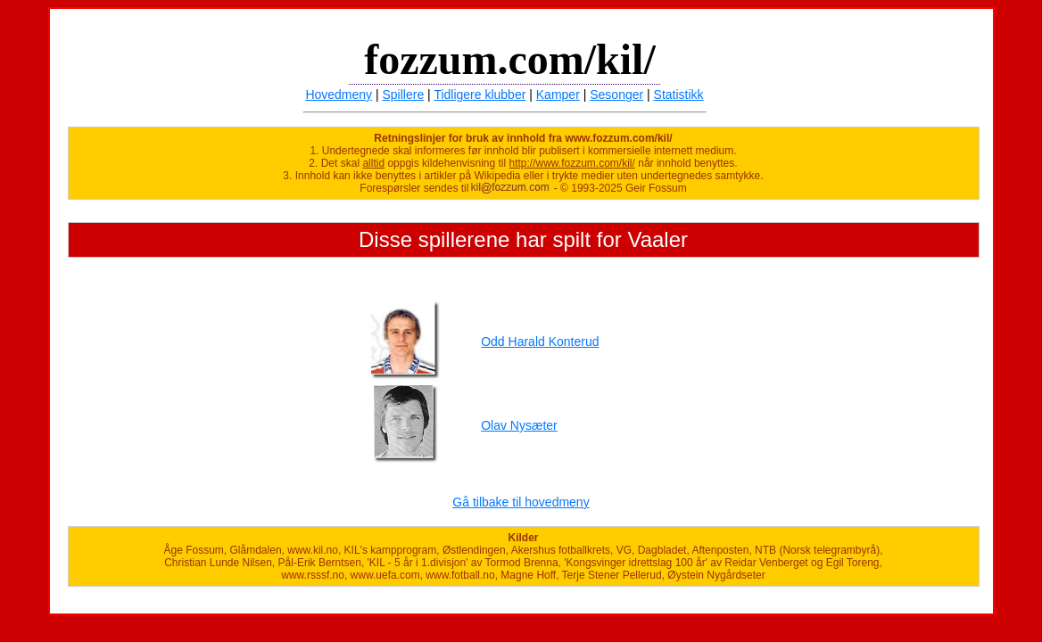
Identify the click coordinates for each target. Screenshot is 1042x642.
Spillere (404, 94)
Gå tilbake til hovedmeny (520, 502)
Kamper (558, 94)
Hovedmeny (338, 94)
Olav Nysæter (519, 425)
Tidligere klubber (479, 94)
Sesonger (616, 94)
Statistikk (679, 94)
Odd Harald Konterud (540, 341)
